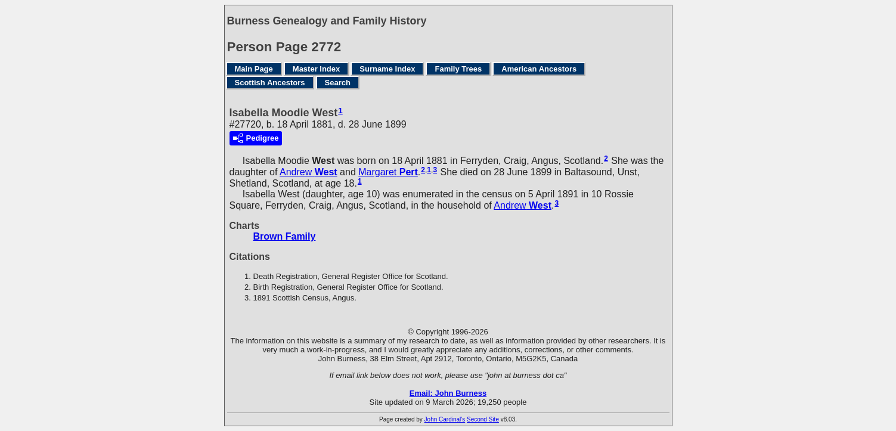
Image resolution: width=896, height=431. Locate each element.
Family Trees (458, 68)
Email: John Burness (448, 393)
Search (338, 82)
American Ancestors (538, 68)
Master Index (316, 68)
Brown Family (284, 236)
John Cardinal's (445, 419)
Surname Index (387, 68)
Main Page (254, 68)
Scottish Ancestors (270, 82)
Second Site (483, 419)
